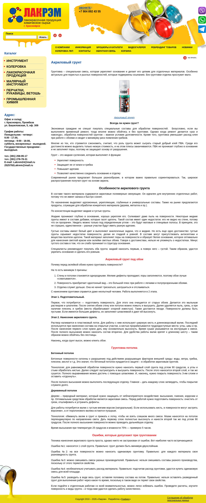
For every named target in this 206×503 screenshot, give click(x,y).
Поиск (9, 33)
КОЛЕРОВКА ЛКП (64, 51)
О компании (62, 47)
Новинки (187, 47)
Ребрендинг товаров (163, 47)
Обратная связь (106, 51)
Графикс (125, 499)
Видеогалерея (136, 47)
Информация (83, 47)
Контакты (84, 51)
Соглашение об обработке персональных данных (180, 499)
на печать (192, 57)
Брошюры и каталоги (110, 47)
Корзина (126, 51)
